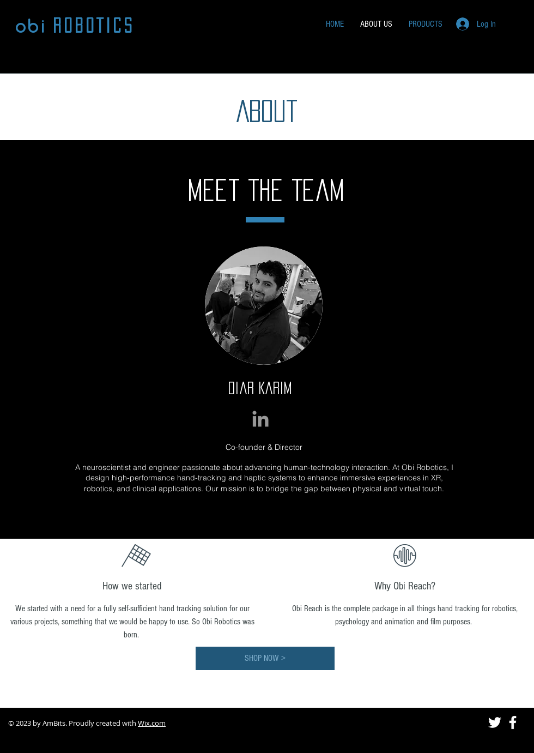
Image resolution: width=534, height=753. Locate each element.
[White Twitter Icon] (494, 722)
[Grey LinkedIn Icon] (260, 418)
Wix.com (152, 723)
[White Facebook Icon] (512, 722)
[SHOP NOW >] (265, 658)
